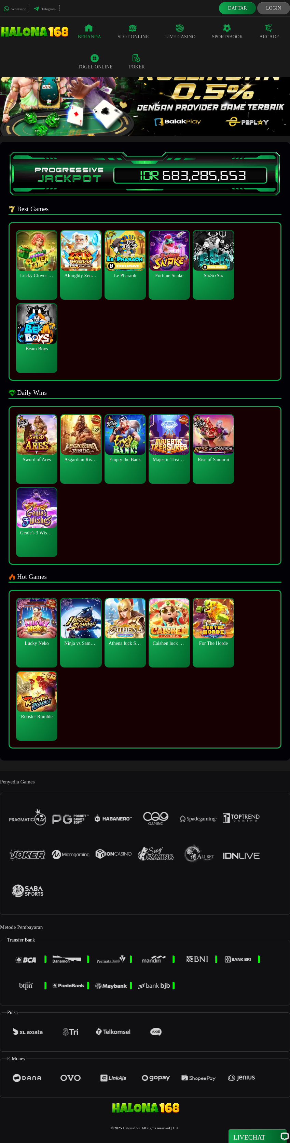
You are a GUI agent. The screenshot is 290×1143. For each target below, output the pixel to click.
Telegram (44, 9)
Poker (137, 61)
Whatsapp (14, 9)
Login (273, 8)
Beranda (89, 31)
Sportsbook (227, 31)
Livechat (257, 1137)
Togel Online (95, 61)
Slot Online (133, 31)
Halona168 (131, 1128)
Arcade (269, 31)
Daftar (237, 8)
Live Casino (180, 31)
